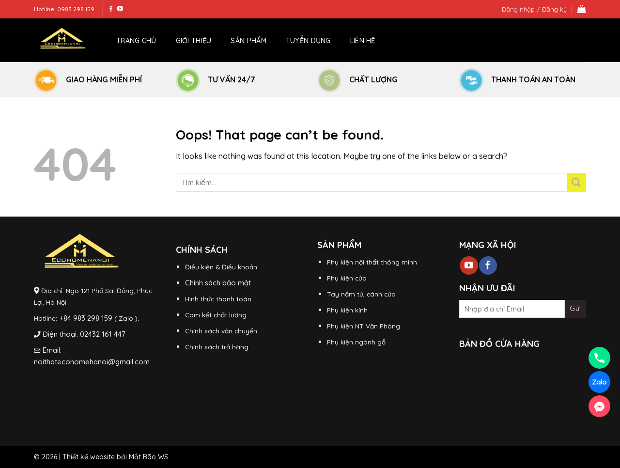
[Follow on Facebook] (111, 9)
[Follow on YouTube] (120, 9)
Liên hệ (362, 40)
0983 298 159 (75, 9)
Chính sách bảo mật (218, 282)
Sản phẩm (248, 40)
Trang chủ (136, 40)
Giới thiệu (194, 40)
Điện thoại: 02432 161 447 (84, 334)
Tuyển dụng (308, 40)
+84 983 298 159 (85, 318)
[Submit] (576, 182)
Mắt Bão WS (148, 456)
